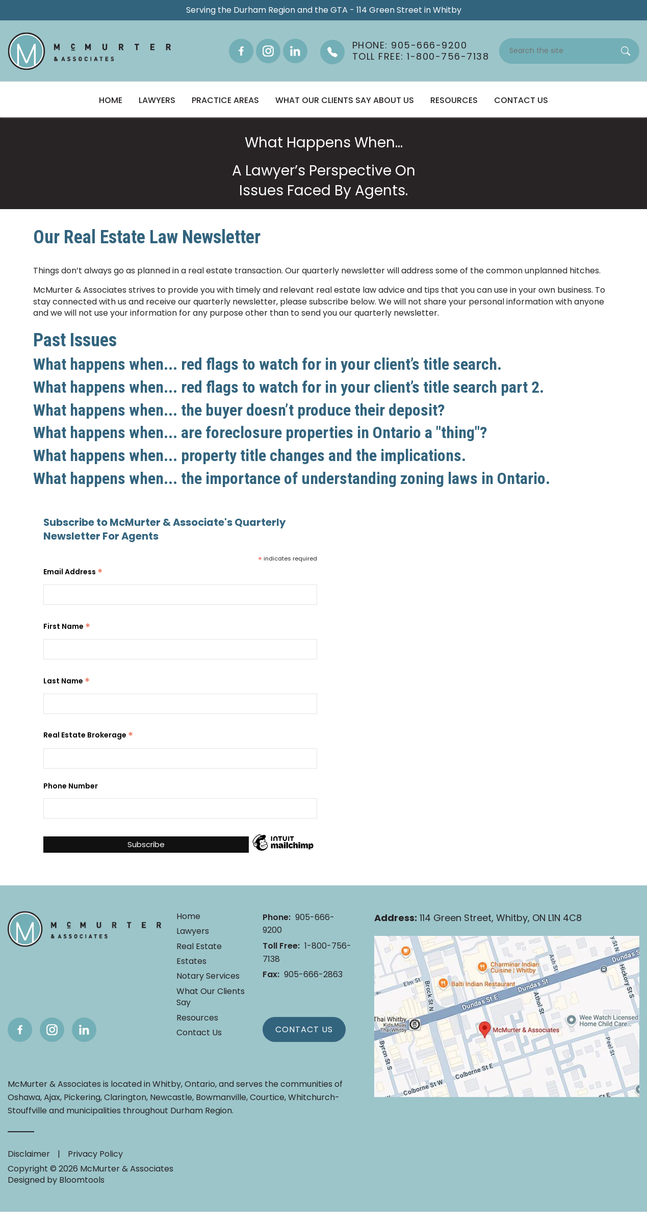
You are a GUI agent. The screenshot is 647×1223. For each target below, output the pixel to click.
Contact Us (521, 100)
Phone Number (70, 786)
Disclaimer (29, 1154)
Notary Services (208, 976)
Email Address (72, 571)
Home (110, 100)
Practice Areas (225, 100)
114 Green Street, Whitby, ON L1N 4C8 (478, 918)
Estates (191, 961)
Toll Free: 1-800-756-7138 (420, 56)
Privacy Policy (95, 1154)
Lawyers (157, 100)
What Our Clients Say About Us (344, 100)
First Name (66, 625)
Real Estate (199, 946)
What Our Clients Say (210, 997)
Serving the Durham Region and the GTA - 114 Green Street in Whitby (323, 10)
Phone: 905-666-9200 (410, 45)
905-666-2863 (303, 974)
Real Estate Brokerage (88, 734)
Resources (454, 100)
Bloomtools (82, 1180)
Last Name (66, 680)
